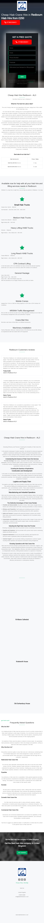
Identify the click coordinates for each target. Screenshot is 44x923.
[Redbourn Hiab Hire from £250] (22, 872)
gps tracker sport (5, 720)
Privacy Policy (19, 882)
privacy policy (30, 81)
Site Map (26, 882)
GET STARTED (22, 852)
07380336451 (11, 22)
